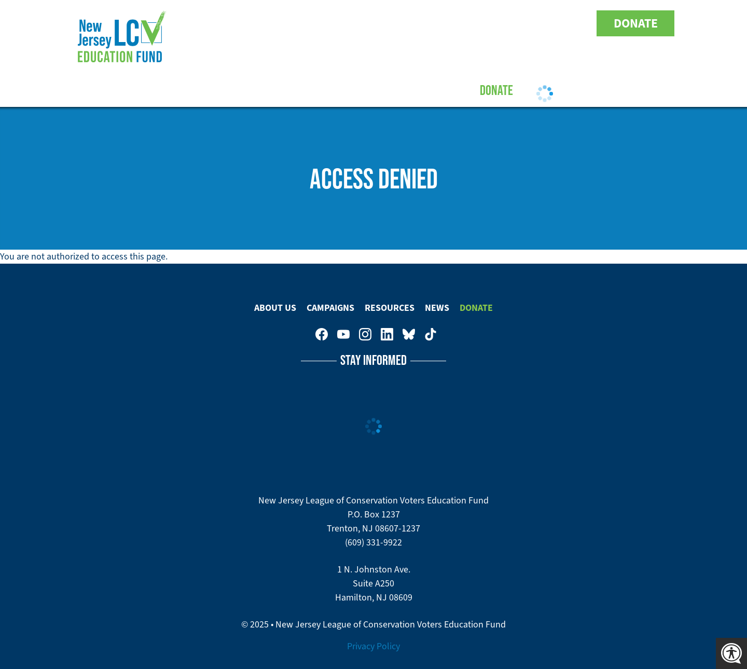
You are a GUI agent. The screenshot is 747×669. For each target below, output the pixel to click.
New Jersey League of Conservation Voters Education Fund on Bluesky (556, 23)
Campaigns (320, 90)
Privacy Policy (373, 646)
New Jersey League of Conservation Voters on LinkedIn (534, 23)
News (437, 308)
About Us (254, 90)
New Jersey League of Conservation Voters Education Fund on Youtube (491, 23)
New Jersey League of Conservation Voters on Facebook (469, 23)
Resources (389, 90)
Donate (636, 23)
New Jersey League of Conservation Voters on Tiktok (578, 23)
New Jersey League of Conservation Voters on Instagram (512, 23)
